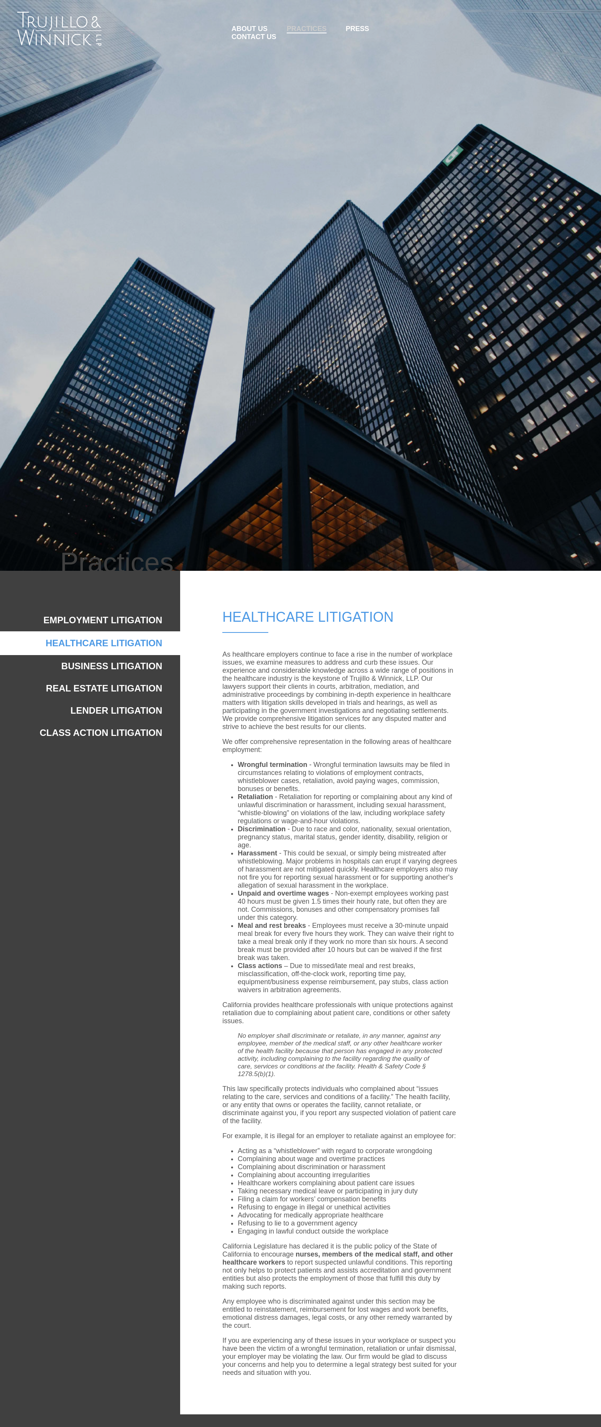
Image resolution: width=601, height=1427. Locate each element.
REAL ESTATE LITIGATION (104, 688)
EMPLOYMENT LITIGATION (102, 620)
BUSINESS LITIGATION (112, 666)
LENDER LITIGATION (117, 710)
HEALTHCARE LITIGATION (104, 643)
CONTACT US (254, 37)
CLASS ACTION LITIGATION (100, 732)
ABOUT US (250, 29)
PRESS (357, 29)
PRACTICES (307, 29)
